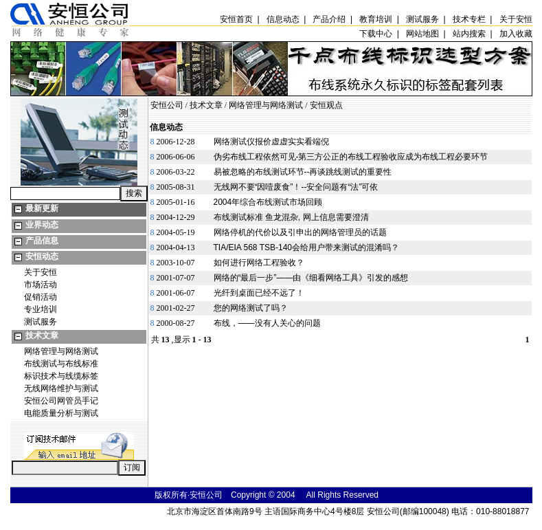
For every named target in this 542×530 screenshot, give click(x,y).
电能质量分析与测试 (61, 413)
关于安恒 (40, 272)
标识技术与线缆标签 (61, 376)
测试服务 (40, 322)
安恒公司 (166, 105)
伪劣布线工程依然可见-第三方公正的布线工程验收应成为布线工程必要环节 (351, 157)
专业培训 (40, 309)
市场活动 (40, 284)
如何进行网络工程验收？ (259, 262)
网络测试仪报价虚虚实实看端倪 (271, 141)
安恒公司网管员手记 (61, 401)
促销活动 (40, 297)
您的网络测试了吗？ (251, 308)
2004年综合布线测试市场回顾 (268, 202)
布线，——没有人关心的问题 (267, 323)
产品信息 (41, 240)
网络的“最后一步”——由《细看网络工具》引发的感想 (311, 278)
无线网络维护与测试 (61, 388)
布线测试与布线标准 (61, 363)
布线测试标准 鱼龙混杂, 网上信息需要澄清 (291, 217)
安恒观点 (326, 105)
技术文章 (41, 335)
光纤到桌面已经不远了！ (259, 293)
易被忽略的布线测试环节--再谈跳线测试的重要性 (303, 172)
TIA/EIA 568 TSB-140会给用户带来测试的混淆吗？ (307, 247)
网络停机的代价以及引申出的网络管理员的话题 (300, 232)
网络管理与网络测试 (61, 351)
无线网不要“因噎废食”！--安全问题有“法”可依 (296, 187)
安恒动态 (41, 256)
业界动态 (41, 225)
